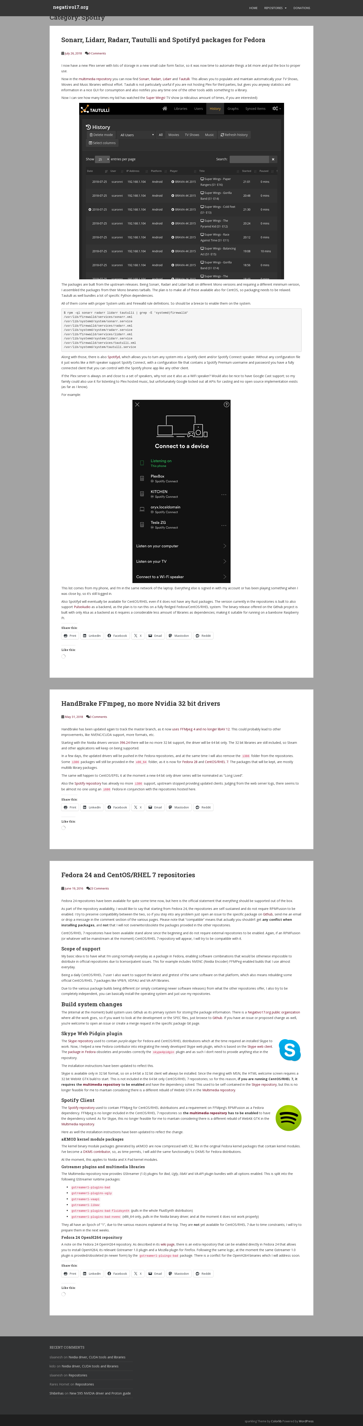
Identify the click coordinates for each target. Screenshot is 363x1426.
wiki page (168, 1244)
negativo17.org (70, 8)
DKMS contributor (96, 1151)
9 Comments (97, 53)
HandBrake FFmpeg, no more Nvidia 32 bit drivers (140, 703)
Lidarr (167, 79)
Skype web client (259, 1046)
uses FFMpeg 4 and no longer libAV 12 (201, 729)
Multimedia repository (218, 1090)
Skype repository (80, 1041)
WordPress (306, 1421)
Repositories (273, 8)
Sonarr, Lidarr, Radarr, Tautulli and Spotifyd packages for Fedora (163, 39)
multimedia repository (95, 79)
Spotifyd (114, 357)
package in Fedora (82, 1052)
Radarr (156, 79)
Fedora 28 (189, 762)
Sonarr (144, 79)
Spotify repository (88, 783)
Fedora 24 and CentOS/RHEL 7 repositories (128, 875)
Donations (302, 8)
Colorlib (276, 1421)
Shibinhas (57, 1393)
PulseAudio (82, 607)
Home (253, 8)
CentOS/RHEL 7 (216, 762)
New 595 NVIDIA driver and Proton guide (100, 1393)
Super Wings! (155, 97)
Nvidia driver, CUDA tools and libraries (97, 1357)
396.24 (125, 742)
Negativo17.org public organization (274, 1012)
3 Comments (98, 717)
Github (268, 914)
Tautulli (184, 79)
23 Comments (99, 888)
